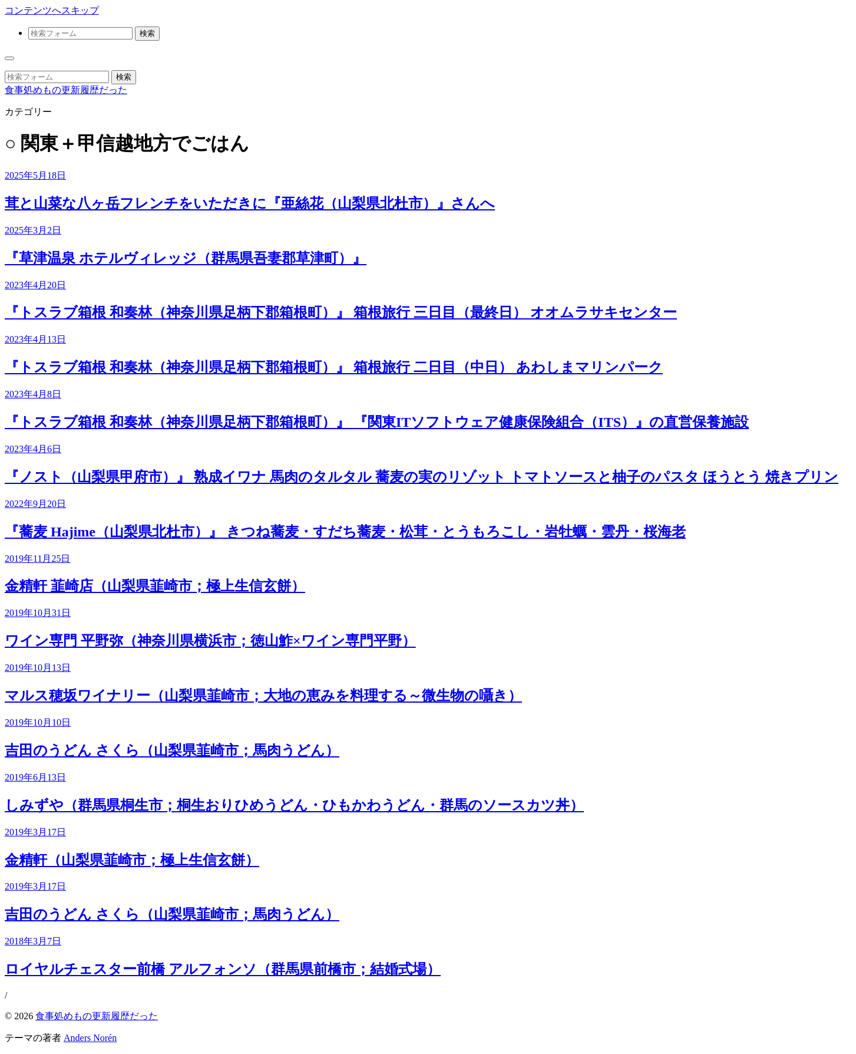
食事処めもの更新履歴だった (66, 90)
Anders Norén (90, 1038)
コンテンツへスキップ (52, 10)
